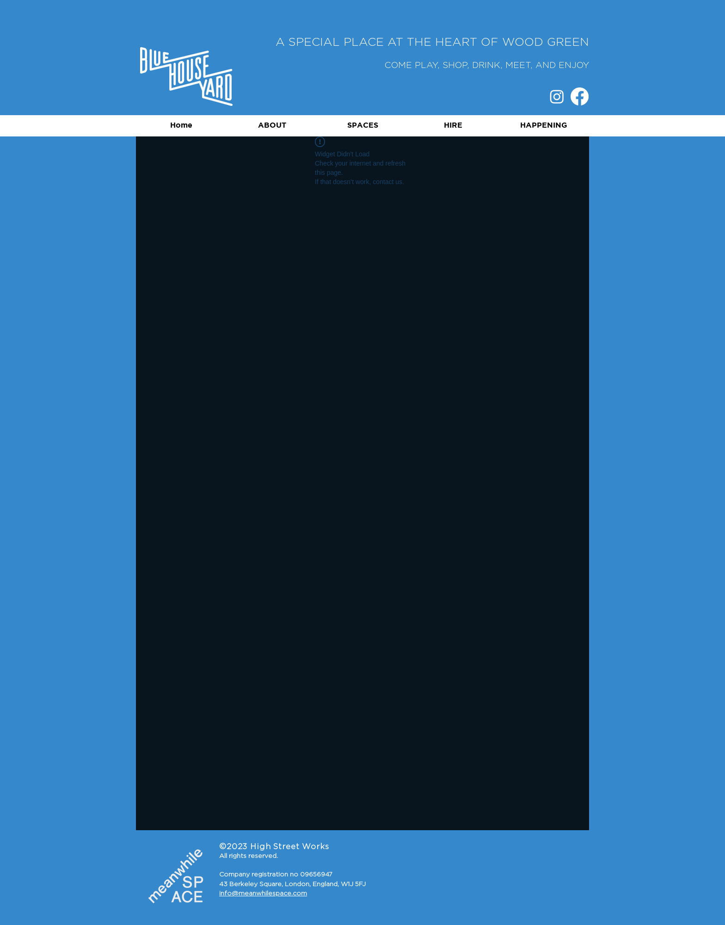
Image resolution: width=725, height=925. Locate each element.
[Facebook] (580, 96)
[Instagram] (557, 96)
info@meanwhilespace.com (263, 893)
